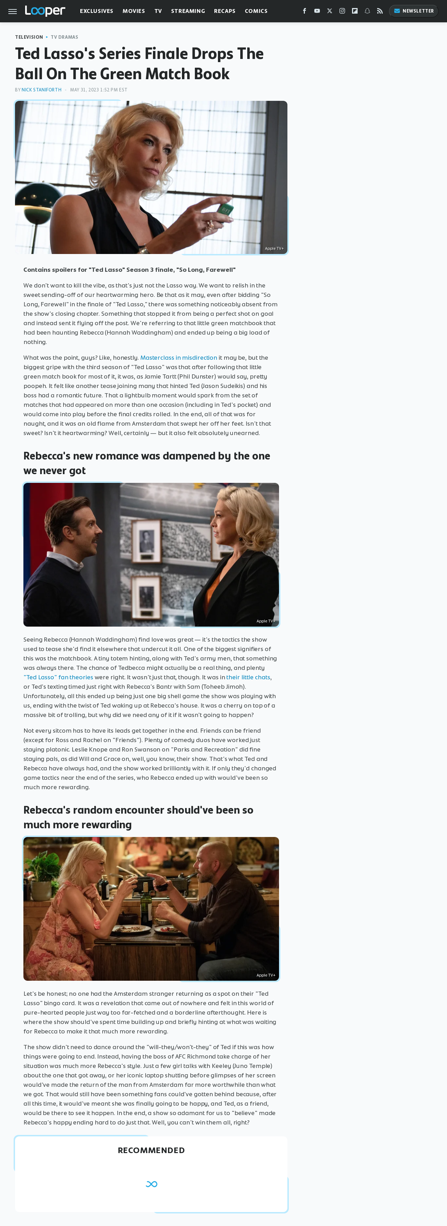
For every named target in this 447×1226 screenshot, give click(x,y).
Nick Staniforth (41, 90)
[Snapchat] (367, 12)
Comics (256, 11)
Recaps (225, 11)
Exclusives (96, 11)
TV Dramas (64, 37)
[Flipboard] (354, 12)
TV (158, 11)
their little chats (248, 677)
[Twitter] (329, 12)
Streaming (188, 11)
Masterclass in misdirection (178, 357)
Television (29, 37)
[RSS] (379, 12)
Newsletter (414, 11)
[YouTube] (317, 12)
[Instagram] (342, 12)
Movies (134, 11)
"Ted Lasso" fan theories (58, 677)
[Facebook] (304, 12)
